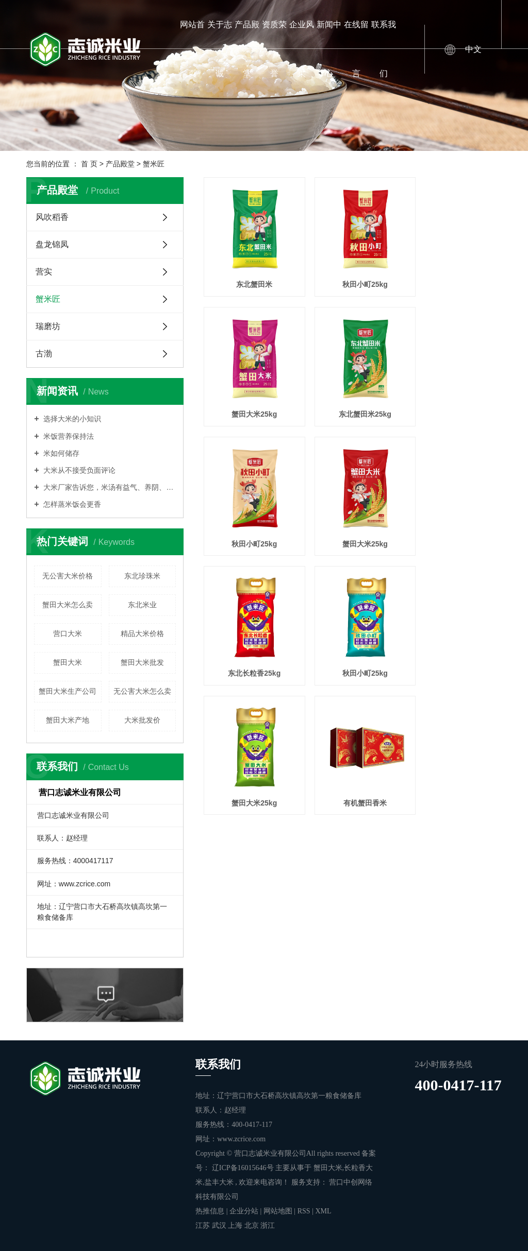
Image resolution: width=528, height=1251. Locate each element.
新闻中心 (329, 49)
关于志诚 (219, 49)
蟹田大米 (67, 662)
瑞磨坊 (48, 326)
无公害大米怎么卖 (142, 691)
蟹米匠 (153, 164)
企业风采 (301, 49)
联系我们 (383, 49)
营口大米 (67, 633)
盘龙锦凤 (52, 244)
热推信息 (209, 1211)
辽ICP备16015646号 (243, 1168)
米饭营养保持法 (68, 436)
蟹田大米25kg (454, 276)
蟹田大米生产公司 (67, 691)
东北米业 (142, 605)
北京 (252, 1225)
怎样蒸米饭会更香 (72, 504)
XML (323, 1211)
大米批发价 (142, 720)
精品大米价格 (142, 633)
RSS (304, 1211)
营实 (44, 271)
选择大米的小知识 (72, 419)
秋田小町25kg (352, 276)
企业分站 (243, 1211)
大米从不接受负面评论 (79, 470)
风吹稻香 (52, 217)
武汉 (220, 1225)
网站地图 (278, 1211)
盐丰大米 (219, 1182)
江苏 (203, 1225)
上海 (236, 1225)
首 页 (89, 164)
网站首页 (192, 49)
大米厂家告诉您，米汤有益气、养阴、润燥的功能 (109, 487)
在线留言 (356, 49)
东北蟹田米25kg (250, 397)
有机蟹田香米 (250, 640)
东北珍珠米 (142, 576)
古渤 (44, 353)
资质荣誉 (274, 49)
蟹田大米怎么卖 (67, 605)
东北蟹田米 (250, 276)
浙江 (267, 1225)
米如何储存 (61, 453)
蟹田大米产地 (67, 720)
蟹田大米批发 (142, 662)
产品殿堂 (247, 49)
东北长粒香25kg (250, 519)
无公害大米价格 (67, 576)
